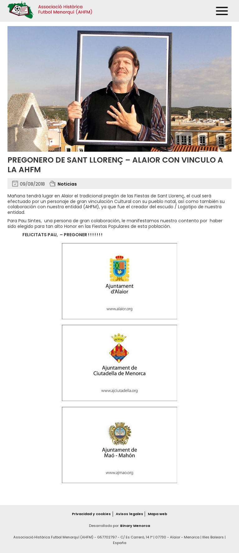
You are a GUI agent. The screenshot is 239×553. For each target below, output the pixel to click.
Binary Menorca (135, 525)
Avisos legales (129, 513)
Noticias (67, 184)
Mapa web (157, 513)
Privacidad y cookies (91, 513)
